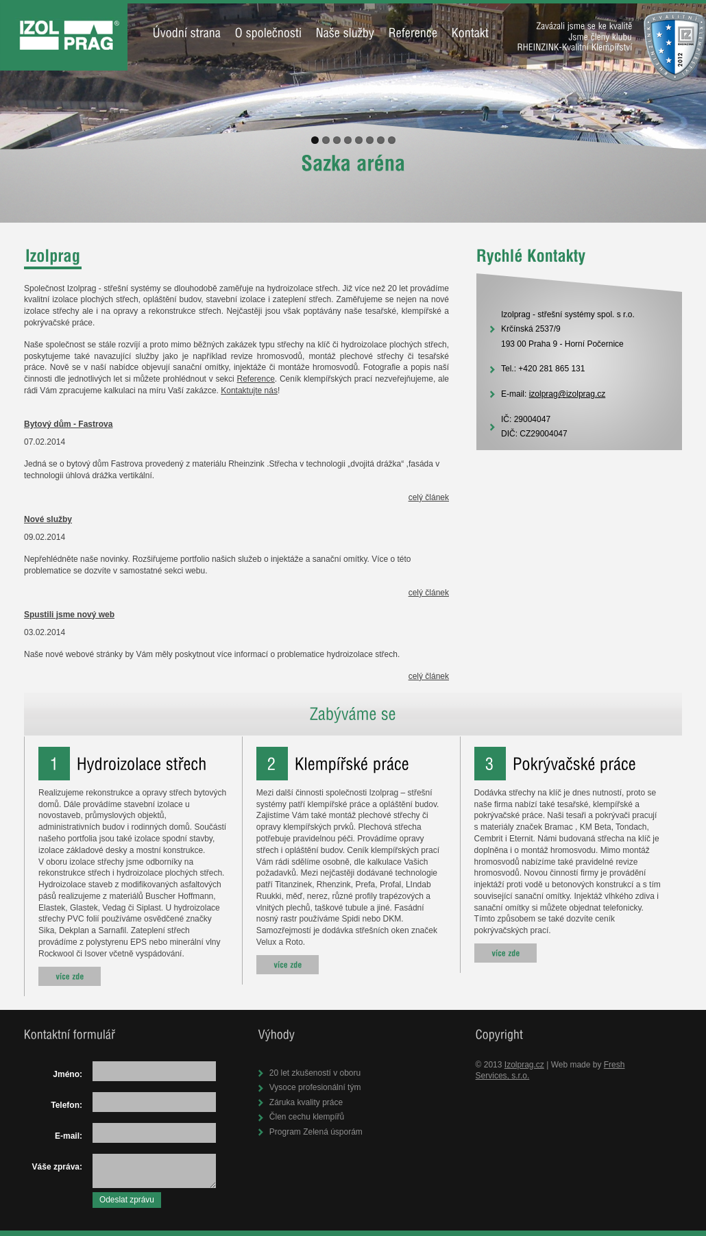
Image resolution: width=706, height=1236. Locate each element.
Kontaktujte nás (249, 390)
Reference (255, 379)
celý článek (429, 497)
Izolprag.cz (524, 1065)
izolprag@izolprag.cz (567, 394)
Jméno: (67, 1074)
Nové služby (48, 519)
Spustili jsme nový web (69, 614)
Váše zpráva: (57, 1167)
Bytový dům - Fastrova (68, 424)
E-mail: (68, 1136)
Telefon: (66, 1105)
